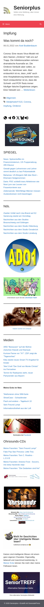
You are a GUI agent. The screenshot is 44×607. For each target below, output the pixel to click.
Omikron (17, 106)
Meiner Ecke (8, 563)
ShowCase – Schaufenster (15, 398)
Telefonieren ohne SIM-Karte (15, 394)
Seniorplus (27, 8)
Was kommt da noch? (18, 40)
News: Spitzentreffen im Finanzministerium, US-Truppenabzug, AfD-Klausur (20, 162)
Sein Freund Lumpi (11, 405)
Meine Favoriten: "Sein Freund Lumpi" (20, 448)
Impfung (7, 106)
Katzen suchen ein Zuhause (22, 329)
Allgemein (11, 98)
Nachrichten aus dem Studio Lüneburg (20, 233)
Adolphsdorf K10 (14, 102)
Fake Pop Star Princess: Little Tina (18, 452)
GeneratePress (34, 603)
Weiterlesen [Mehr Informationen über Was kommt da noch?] (29, 90)
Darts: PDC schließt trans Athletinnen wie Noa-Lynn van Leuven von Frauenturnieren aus (21, 184)
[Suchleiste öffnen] (40, 24)
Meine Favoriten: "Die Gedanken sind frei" (21, 468)
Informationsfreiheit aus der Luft (17, 408)
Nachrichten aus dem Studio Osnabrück (20, 229)
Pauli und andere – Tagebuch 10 (17, 401)
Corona (27, 102)
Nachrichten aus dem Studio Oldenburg (20, 226)
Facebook (27, 435)
